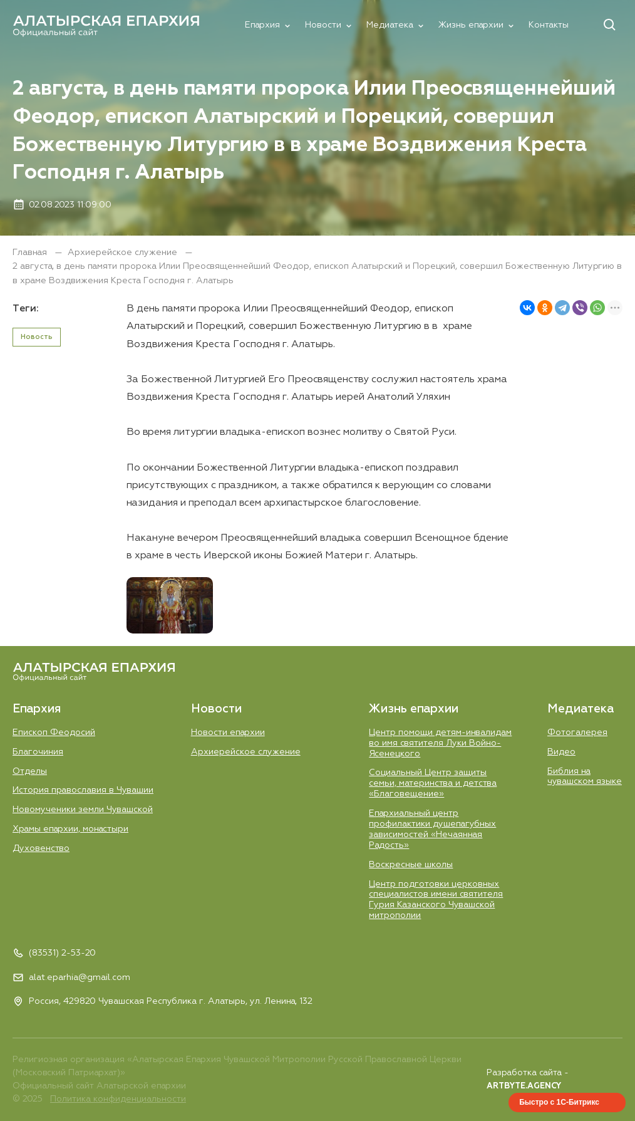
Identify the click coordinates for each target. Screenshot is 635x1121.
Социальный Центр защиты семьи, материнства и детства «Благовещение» (433, 783)
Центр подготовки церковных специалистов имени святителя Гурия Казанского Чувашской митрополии (436, 900)
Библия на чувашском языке (584, 776)
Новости (323, 25)
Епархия (262, 25)
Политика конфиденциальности (118, 1099)
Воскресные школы (411, 864)
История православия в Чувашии (83, 790)
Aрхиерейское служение (124, 252)
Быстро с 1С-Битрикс (559, 1102)
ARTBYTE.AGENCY (524, 1086)
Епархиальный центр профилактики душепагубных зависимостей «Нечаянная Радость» (432, 829)
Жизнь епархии (470, 25)
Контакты (549, 25)
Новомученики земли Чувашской (83, 809)
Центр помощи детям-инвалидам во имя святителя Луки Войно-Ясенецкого (440, 743)
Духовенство (41, 848)
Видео (561, 752)
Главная (31, 252)
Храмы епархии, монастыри (70, 829)
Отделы (30, 771)
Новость (37, 336)
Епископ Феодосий (54, 732)
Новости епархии (228, 732)
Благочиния (38, 752)
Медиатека (389, 25)
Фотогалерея (577, 732)
